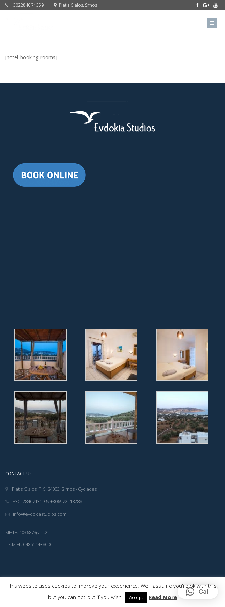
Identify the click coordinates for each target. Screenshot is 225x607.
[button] (198, 592)
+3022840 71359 (24, 5)
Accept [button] (136, 597)
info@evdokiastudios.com (35, 514)
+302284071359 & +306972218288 (43, 501)
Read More (163, 596)
